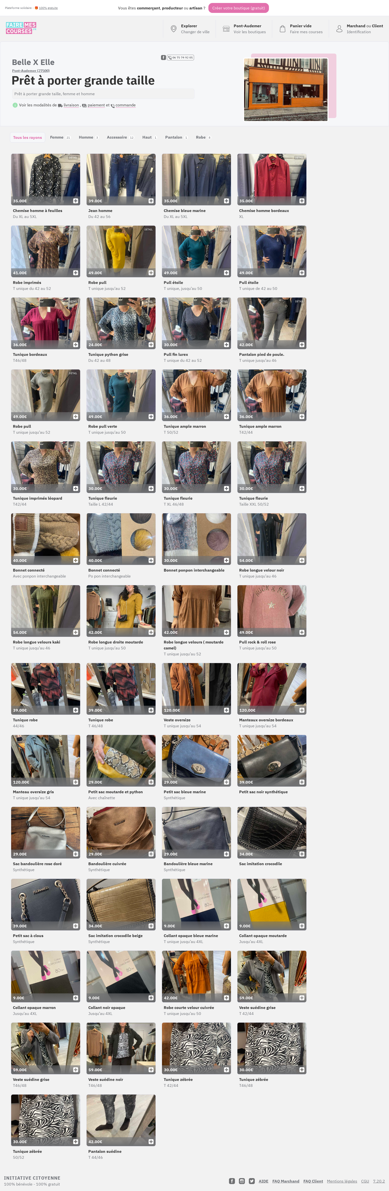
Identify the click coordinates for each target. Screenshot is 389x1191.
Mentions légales (342, 1181)
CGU (365, 1181)
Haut (149, 137)
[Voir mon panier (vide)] (300, 29)
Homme (89, 137)
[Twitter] (252, 1181)
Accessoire (120, 137)
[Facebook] (232, 1181)
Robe (203, 137)
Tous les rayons (27, 137)
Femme (60, 137)
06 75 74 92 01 (180, 58)
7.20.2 (379, 1181)
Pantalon (176, 137)
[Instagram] (242, 1181)
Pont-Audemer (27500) (31, 70)
